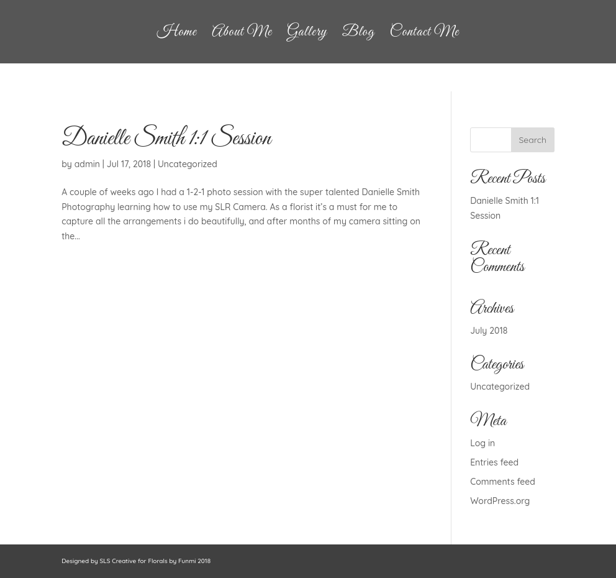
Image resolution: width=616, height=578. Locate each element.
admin (87, 164)
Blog (358, 35)
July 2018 (488, 330)
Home (177, 35)
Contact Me (425, 35)
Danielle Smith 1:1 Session (166, 139)
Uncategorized (187, 164)
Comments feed (502, 481)
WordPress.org (500, 501)
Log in (482, 443)
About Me (242, 35)
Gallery (307, 35)
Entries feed (494, 462)
